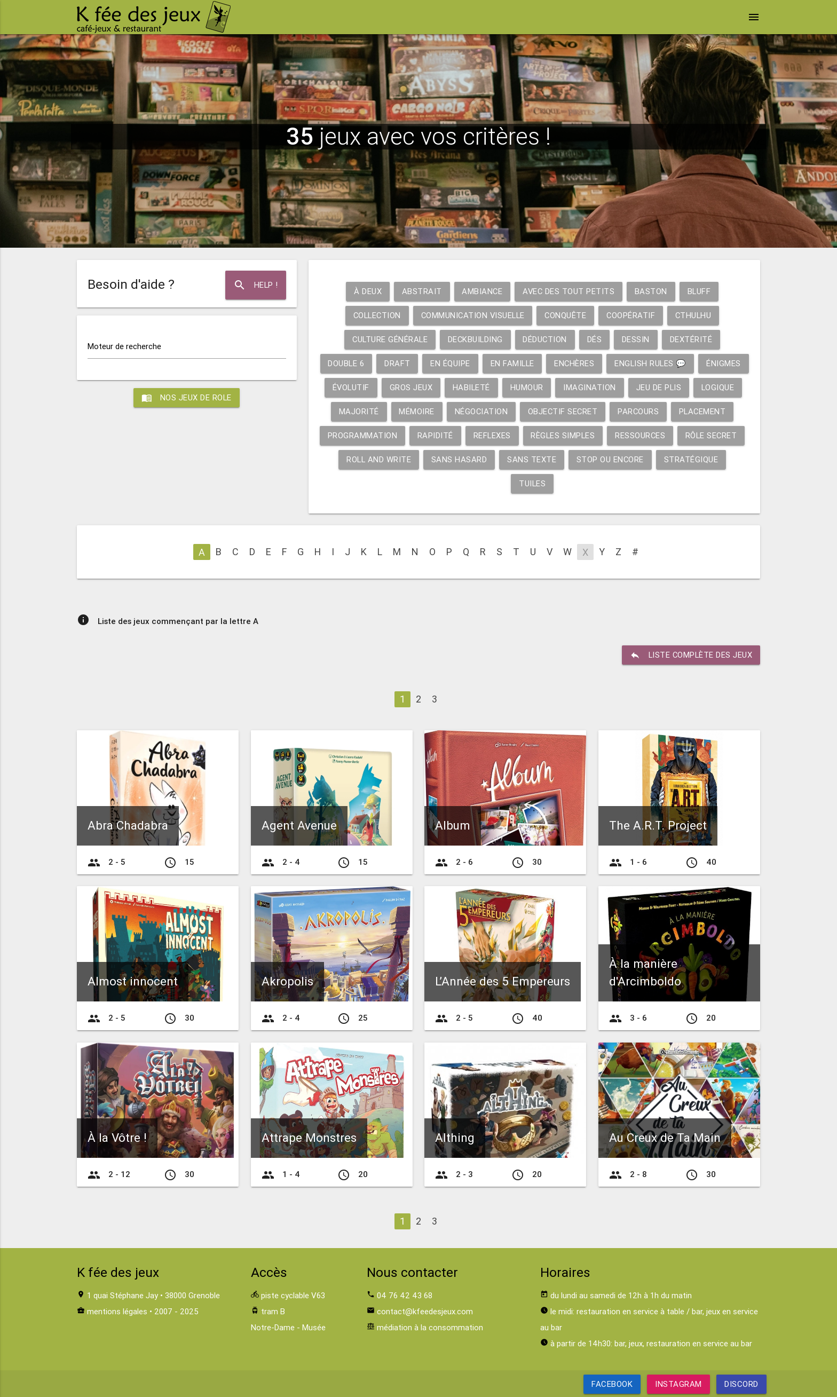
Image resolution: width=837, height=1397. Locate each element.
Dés (596, 339)
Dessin (637, 339)
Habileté (524, 387)
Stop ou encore (684, 459)
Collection (374, 315)
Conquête (567, 315)
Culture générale (388, 339)
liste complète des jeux (690, 655)
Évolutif (403, 387)
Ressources (711, 435)
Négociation (541, 411)
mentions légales (117, 1311)
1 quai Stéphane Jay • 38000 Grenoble (153, 1295)
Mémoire (476, 411)
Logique (361, 411)
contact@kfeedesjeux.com (425, 1311)
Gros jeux (463, 387)
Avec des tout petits (568, 291)
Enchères (600, 363)
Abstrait (420, 291)
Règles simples (633, 435)
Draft (421, 363)
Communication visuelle (473, 315)
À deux (366, 291)
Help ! (255, 285)
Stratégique (508, 483)
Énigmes (346, 387)
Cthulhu (696, 315)
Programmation (431, 435)
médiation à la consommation (430, 1327)
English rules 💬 (677, 363)
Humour (580, 387)
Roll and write (452, 459)
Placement (352, 435)
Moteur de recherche (124, 346)
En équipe (474, 363)
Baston (651, 291)
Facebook (612, 1384)
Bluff (700, 291)
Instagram (678, 1384)
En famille (537, 363)
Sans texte (605, 459)
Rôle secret (372, 459)
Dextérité (693, 339)
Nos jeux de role (186, 397)
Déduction (546, 339)
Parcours (700, 411)
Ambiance (481, 291)
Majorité (418, 411)
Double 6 (369, 363)
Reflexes (561, 435)
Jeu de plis (713, 387)
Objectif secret (623, 411)
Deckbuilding (475, 339)
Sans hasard (533, 459)
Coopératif (633, 315)
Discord (741, 1384)
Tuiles (569, 483)
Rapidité (504, 435)
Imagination (643, 387)
